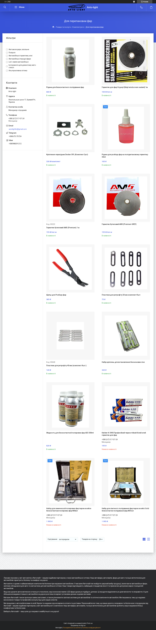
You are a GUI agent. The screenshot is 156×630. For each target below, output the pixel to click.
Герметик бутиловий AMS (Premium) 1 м (62, 228)
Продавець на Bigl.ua (78, 625)
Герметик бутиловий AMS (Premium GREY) (119, 224)
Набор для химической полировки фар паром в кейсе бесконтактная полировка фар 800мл (68, 509)
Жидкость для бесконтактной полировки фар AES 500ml (70, 433)
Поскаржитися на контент (72, 628)
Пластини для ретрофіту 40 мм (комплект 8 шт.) (66, 366)
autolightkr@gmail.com (18, 129)
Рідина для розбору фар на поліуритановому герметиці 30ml (125, 156)
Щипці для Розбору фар (56, 295)
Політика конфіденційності (91, 628)
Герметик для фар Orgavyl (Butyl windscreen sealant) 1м (125, 87)
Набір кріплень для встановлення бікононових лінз (123, 362)
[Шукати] (5, 7)
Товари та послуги (63, 27)
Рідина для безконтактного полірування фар (65, 87)
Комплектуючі (78, 27)
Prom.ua (90, 623)
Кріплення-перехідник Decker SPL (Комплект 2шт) (67, 154)
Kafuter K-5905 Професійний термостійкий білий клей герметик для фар (124, 434)
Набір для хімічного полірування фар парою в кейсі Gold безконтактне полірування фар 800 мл (125, 509)
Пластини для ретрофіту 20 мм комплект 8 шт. (121, 295)
